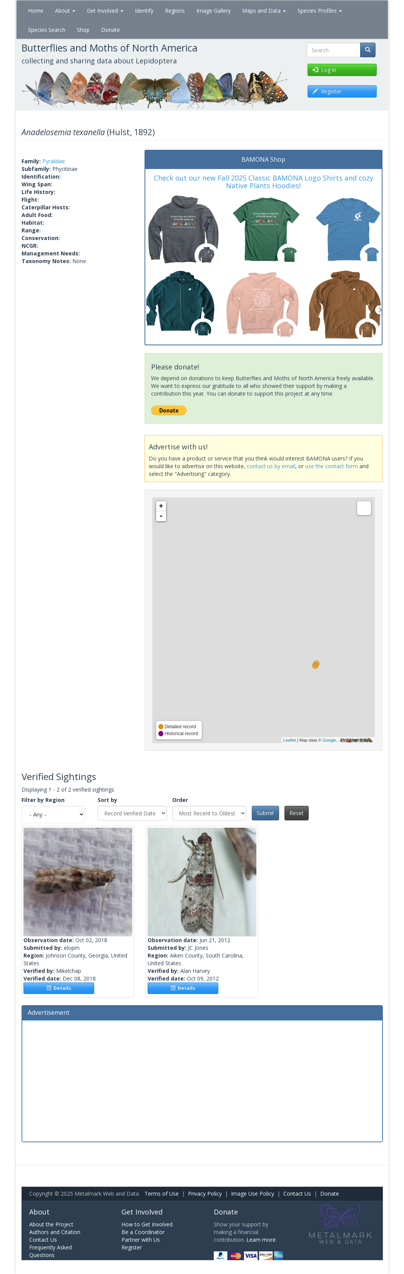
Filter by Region (43, 799)
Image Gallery (213, 10)
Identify (144, 10)
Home (35, 10)
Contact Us (297, 1193)
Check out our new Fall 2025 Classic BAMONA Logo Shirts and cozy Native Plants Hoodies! (263, 181)
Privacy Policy (205, 1193)
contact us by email (271, 466)
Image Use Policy (252, 1193)
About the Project (51, 1224)
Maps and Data (264, 10)
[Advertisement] (202, 1080)
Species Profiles (320, 10)
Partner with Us (140, 1239)
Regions (175, 10)
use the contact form (331, 466)
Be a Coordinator (143, 1232)
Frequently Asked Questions (50, 1251)
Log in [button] (324, 69)
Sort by (107, 799)
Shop (83, 29)
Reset (296, 813)
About (65, 10)
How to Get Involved (147, 1224)
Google (329, 740)
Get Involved (105, 10)
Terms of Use (162, 1193)
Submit (265, 813)
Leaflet (289, 740)
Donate (110, 29)
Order (180, 799)
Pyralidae (53, 161)
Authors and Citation (54, 1232)
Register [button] (327, 91)
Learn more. (261, 1239)
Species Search (46, 29)
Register (131, 1247)
